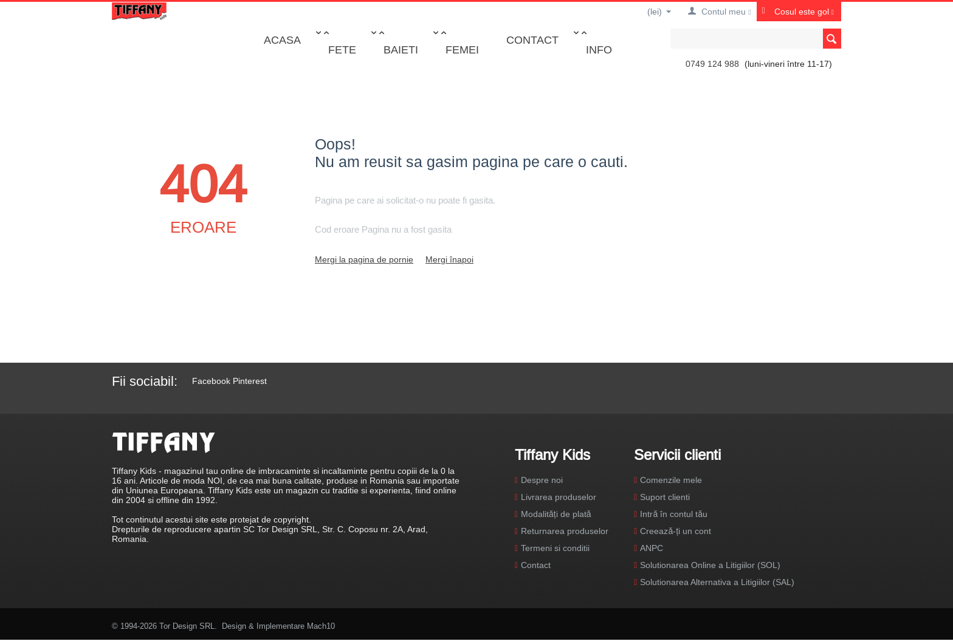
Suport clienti (665, 497)
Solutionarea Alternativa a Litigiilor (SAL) (717, 582)
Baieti (401, 49)
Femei (462, 49)
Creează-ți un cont (675, 531)
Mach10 (321, 626)
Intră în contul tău (673, 514)
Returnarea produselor (564, 531)
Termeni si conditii (555, 548)
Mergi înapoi (449, 259)
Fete (342, 49)
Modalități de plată (556, 514)
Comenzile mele (671, 480)
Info (599, 49)
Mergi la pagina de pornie (364, 259)
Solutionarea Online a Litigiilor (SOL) (710, 565)
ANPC (651, 548)
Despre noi (542, 480)
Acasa (282, 39)
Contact (532, 39)
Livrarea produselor (558, 497)
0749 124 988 (712, 64)
